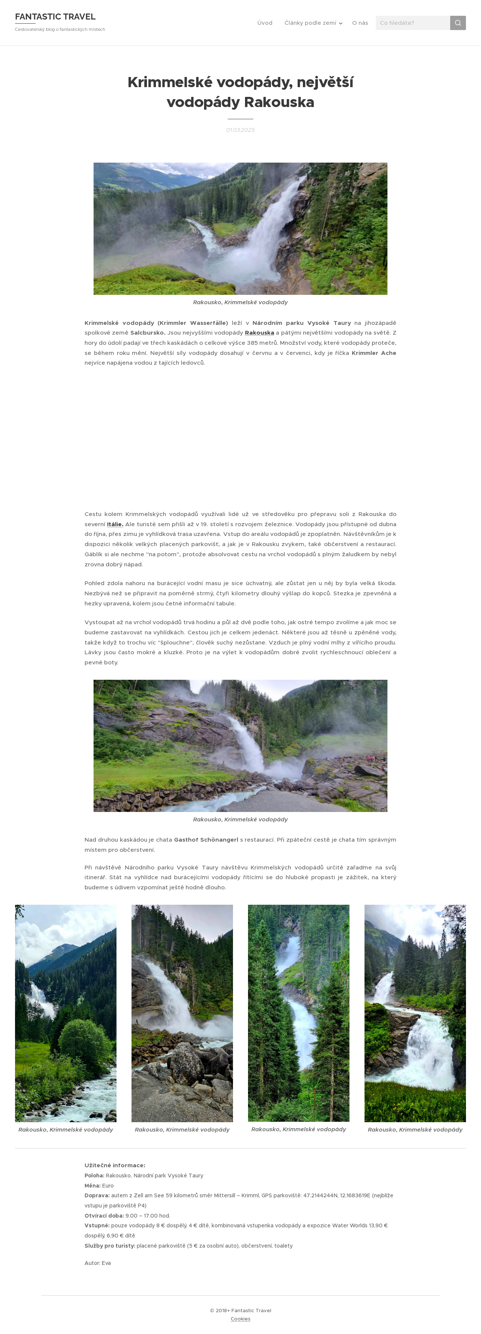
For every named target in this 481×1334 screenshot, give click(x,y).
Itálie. (115, 524)
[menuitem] (267, 23)
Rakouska (259, 333)
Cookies (240, 1319)
